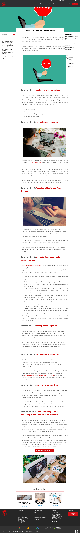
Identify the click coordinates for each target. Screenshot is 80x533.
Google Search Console (46, 375)
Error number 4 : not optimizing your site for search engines (8, 45)
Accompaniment (44, 3)
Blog (70, 3)
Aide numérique (68, 49)
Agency (66, 3)
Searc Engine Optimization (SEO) (32, 265)
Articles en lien (5, 58)
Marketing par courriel (70, 43)
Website (50, 3)
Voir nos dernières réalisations (73, 514)
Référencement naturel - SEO (71, 36)
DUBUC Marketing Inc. (71, 67)
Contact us (75, 3)
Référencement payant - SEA (71, 38)
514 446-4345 (57, 0)
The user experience (34, 162)
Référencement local (69, 47)
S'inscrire (71, 63)
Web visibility (56, 3)
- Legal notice (36, 531)
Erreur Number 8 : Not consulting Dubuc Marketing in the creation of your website (8, 56)
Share (40, 486)
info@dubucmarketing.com (68, 0)
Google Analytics (30, 375)
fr (51, 0)
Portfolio (62, 3)
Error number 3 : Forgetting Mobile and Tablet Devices (7, 42)
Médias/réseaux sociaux (70, 40)
